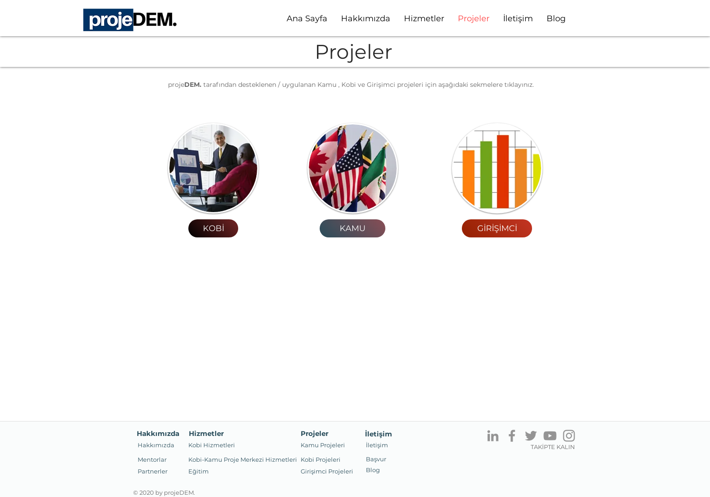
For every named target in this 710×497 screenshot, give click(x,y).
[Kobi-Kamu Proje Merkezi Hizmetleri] (242, 459)
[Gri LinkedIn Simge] (493, 436)
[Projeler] (314, 433)
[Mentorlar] (152, 459)
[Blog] (373, 470)
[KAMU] (352, 228)
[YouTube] (550, 436)
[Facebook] (512, 436)
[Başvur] (376, 459)
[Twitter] (531, 436)
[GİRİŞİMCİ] (497, 228)
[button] (153, 471)
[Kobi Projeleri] (321, 459)
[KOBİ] (213, 228)
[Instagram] (569, 436)
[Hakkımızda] (156, 445)
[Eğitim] (198, 471)
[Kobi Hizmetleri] (211, 445)
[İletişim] (377, 445)
